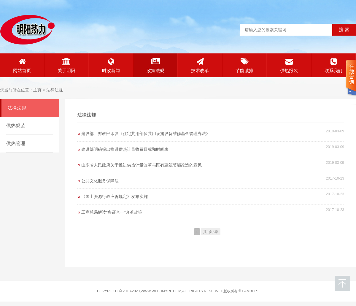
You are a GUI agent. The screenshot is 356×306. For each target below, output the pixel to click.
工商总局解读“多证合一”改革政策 (111, 212)
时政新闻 (111, 65)
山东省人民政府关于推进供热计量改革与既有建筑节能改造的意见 (141, 165)
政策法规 (155, 65)
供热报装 (289, 65)
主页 (37, 90)
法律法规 (54, 90)
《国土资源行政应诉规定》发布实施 (114, 196)
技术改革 (200, 65)
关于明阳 (66, 65)
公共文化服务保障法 (100, 180)
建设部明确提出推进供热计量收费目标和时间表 (125, 149)
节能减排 (244, 65)
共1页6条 (210, 231)
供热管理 (15, 143)
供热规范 (15, 125)
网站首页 (22, 65)
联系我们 (333, 65)
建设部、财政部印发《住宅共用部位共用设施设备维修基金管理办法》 (145, 133)
